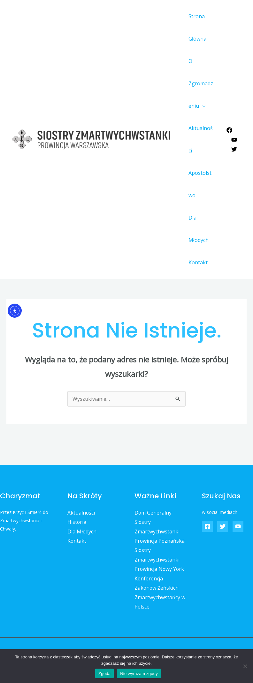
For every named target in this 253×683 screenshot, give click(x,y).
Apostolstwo (201, 184)
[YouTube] (234, 140)
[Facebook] (229, 130)
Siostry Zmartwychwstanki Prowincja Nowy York (159, 560)
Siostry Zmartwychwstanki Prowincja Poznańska (160, 531)
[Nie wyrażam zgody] (245, 666)
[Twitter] (234, 149)
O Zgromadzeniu (201, 83)
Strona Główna (196, 27)
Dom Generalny (153, 512)
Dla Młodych (198, 229)
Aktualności (201, 139)
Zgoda (104, 673)
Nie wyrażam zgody (139, 673)
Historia (77, 521)
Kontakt (197, 262)
